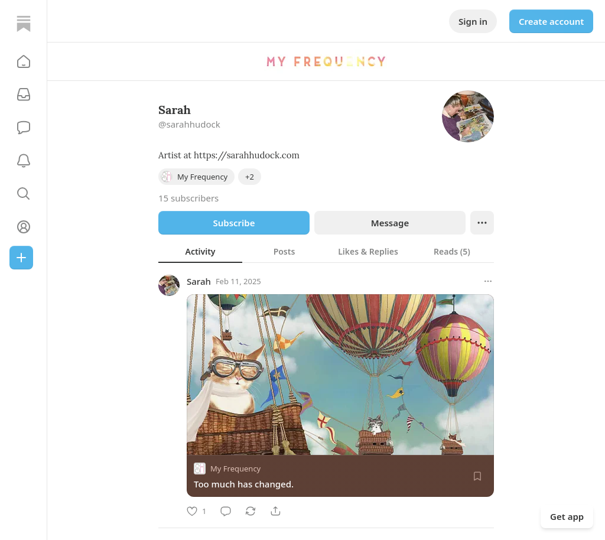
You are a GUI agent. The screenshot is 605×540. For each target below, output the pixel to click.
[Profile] (23, 227)
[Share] (275, 511)
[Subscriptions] (23, 94)
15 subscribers (188, 198)
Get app (567, 516)
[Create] (21, 257)
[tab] (200, 251)
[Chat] (23, 127)
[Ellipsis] (482, 223)
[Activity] (23, 161)
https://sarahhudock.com (247, 155)
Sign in (472, 21)
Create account (551, 21)
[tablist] (326, 251)
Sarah (199, 281)
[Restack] (250, 511)
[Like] (196, 511)
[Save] (477, 476)
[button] (23, 61)
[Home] (23, 23)
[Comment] (226, 511)
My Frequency (235, 468)
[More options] (488, 281)
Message (390, 223)
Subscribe (234, 223)
